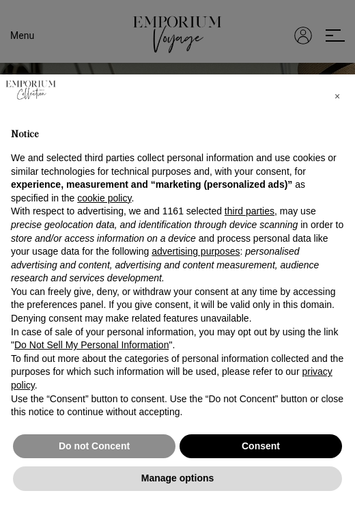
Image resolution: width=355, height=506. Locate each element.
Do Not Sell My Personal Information (91, 344)
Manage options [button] (177, 478)
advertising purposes (196, 251)
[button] (337, 96)
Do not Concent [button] (94, 445)
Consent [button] (261, 445)
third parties (249, 211)
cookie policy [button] (104, 198)
